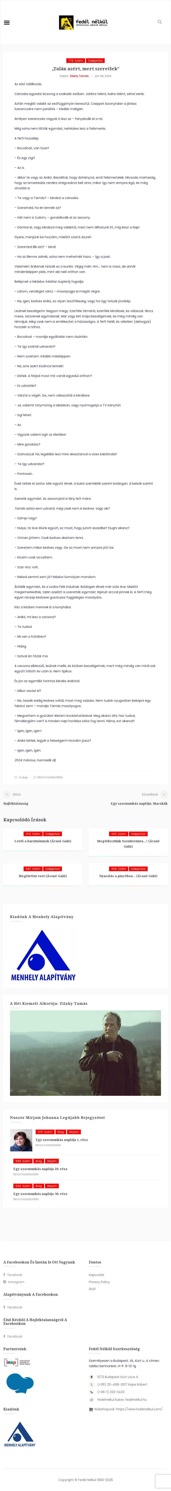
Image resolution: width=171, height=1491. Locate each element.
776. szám (76, 60)
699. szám (23, 1186)
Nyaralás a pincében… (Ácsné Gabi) (128, 876)
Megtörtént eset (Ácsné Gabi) (43, 876)
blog (61, 1132)
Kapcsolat (96, 1275)
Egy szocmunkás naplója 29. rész (40, 1169)
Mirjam (74, 1132)
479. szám (33, 834)
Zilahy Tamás (79, 76)
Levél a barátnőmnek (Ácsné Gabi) (42, 841)
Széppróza (95, 60)
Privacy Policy (99, 1282)
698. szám (23, 1161)
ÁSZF (92, 1289)
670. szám (45, 1132)
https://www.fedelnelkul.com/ (139, 1409)
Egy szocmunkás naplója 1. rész (62, 1140)
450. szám (118, 834)
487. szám (33, 869)
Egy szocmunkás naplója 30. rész (40, 1194)
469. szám (118, 869)
